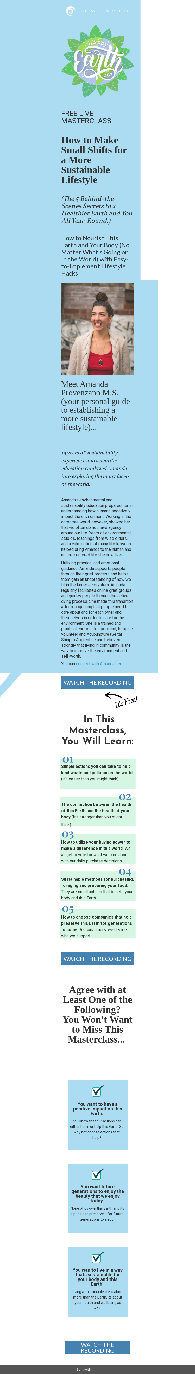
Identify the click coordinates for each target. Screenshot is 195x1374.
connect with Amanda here (100, 663)
